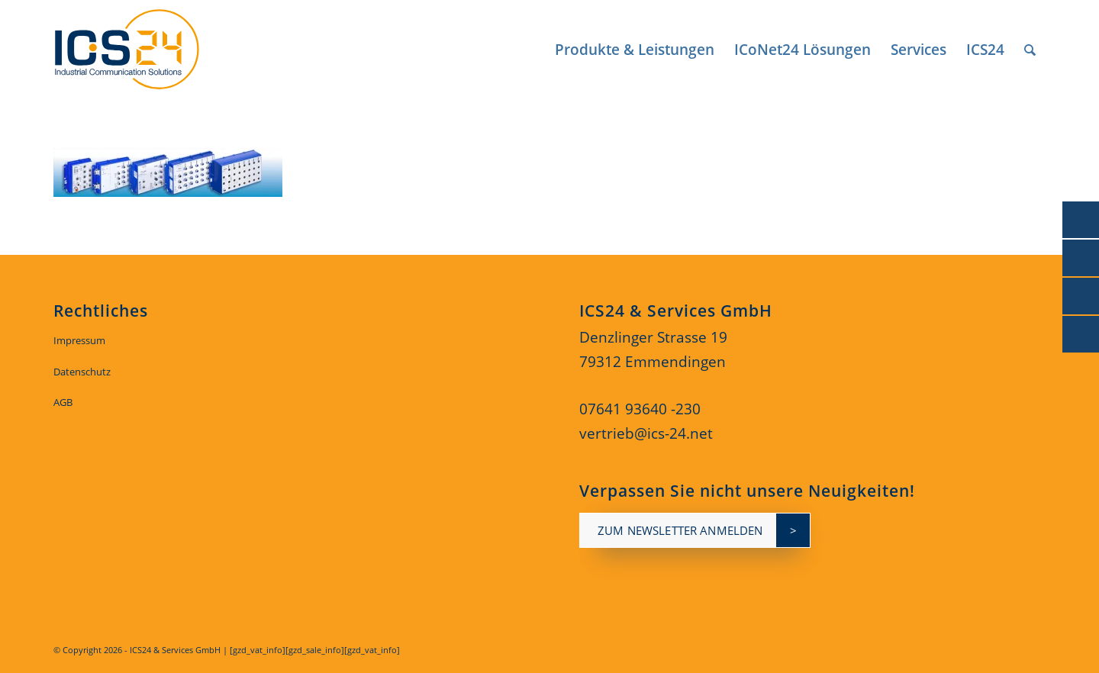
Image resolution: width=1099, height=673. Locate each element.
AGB (63, 402)
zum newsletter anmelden (680, 530)
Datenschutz (82, 371)
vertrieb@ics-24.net (646, 433)
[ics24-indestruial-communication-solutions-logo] (144, 49)
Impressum (79, 340)
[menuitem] (634, 49)
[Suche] (1030, 49)
